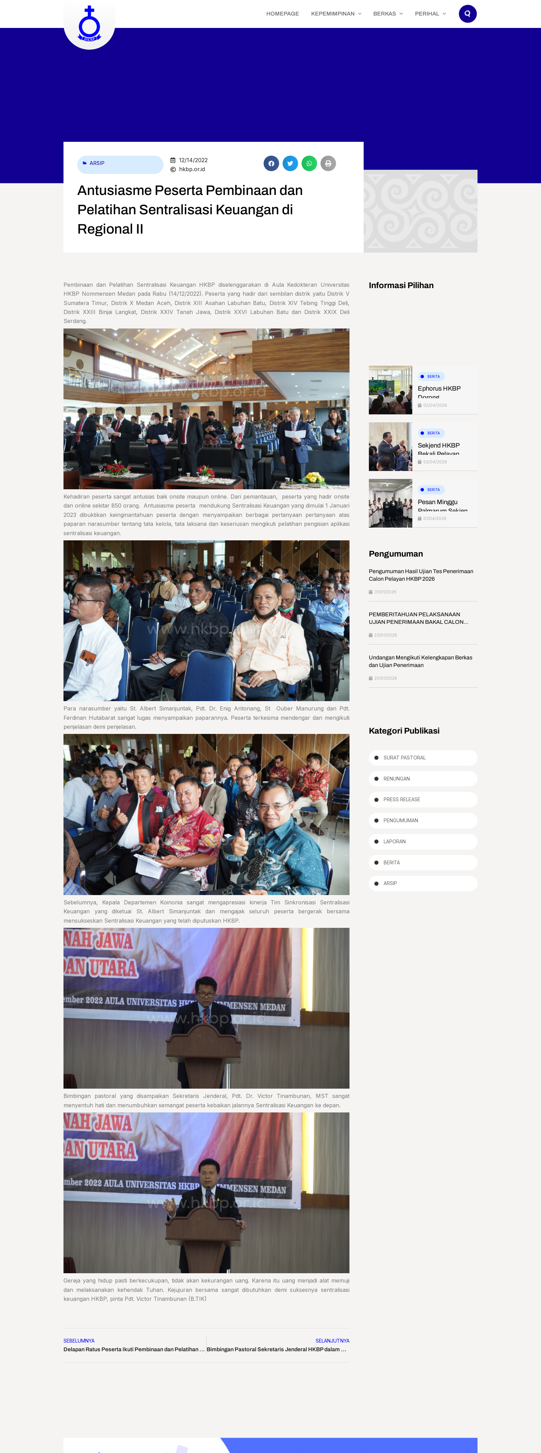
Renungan (397, 780)
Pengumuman (401, 823)
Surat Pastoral (405, 759)
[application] (370, 14)
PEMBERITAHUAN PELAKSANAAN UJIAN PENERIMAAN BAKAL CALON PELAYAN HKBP (416, 623)
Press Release (402, 802)
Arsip (98, 162)
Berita (433, 376)
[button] (468, 20)
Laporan (395, 845)
